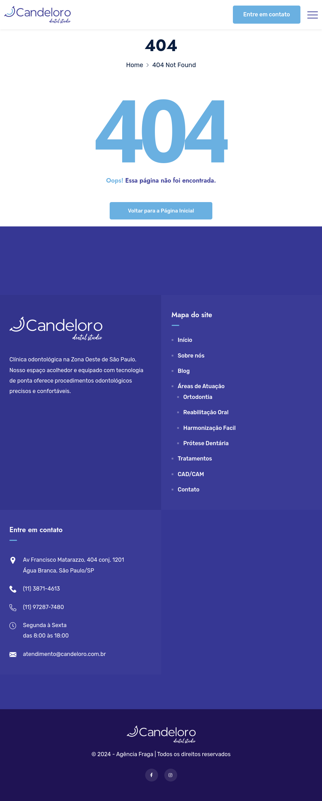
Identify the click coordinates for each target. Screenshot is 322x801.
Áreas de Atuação (201, 386)
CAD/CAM (191, 474)
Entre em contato (266, 14)
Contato (189, 489)
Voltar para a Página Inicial (161, 211)
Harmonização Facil (209, 428)
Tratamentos (195, 458)
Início (185, 340)
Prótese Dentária (206, 443)
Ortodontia (198, 397)
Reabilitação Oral (206, 412)
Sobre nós (191, 355)
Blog (184, 371)
